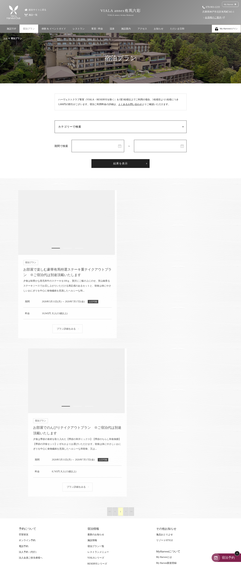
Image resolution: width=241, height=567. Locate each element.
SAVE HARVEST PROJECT (32, 463)
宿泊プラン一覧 (96, 388)
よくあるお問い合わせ (130, 104)
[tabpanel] (65, 222)
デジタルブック (27, 434)
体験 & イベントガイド (54, 28)
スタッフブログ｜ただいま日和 (35, 458)
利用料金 (92, 434)
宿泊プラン (29, 28)
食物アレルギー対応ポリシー (171, 463)
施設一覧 (31, 15)
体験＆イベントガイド (31, 440)
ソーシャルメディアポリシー (171, 486)
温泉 (112, 28)
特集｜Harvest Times (29, 417)
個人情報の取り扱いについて (171, 474)
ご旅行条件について (167, 451)
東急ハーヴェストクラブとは (103, 423)
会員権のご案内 (213, 17)
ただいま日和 (177, 28)
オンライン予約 (27, 383)
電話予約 (23, 388)
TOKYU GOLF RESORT (100, 480)
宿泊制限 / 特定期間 (98, 440)
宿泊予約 (227, 557)
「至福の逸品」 (27, 429)
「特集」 (23, 423)
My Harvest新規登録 (166, 405)
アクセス (142, 28)
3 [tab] (77, 248)
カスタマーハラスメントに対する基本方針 (178, 445)
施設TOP (11, 28)
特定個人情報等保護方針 (169, 480)
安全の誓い (162, 457)
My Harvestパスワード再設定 (171, 411)
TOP (5, 38)
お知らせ (158, 28)
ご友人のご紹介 (96, 452)
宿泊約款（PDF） (165, 434)
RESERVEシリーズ (97, 406)
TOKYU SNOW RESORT (100, 474)
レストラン (79, 28)
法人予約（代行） (28, 394)
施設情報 (92, 383)
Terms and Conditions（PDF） (171, 440)
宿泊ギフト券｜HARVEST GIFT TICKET (108, 458)
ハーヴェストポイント (99, 446)
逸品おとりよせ (164, 377)
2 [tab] (65, 248)
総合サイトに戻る (35, 9)
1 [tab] (53, 248)
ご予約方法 (93, 429)
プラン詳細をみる (64, 329)
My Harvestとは (164, 399)
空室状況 (23, 377)
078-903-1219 (213, 7)
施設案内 (126, 28)
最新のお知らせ (96, 377)
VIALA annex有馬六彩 (120, 12)
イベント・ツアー (28, 446)
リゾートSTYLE (164, 383)
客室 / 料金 (97, 28)
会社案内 (161, 469)
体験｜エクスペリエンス (32, 452)
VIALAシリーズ (96, 400)
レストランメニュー (98, 394)
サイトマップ (163, 428)
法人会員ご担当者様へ (31, 400)
